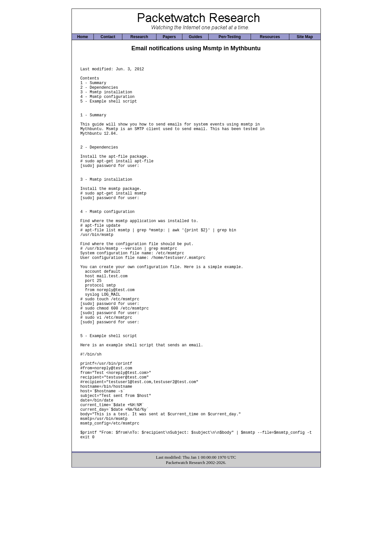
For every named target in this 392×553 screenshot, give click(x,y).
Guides (195, 37)
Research (139, 37)
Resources (270, 37)
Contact (108, 37)
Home (82, 37)
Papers (169, 37)
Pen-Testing (229, 37)
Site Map (305, 37)
